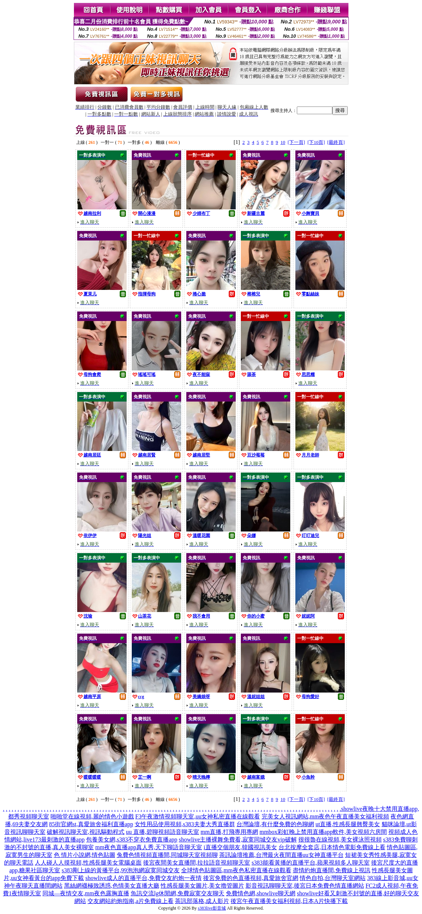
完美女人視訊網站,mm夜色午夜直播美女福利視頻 (325, 816)
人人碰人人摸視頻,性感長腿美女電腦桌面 (88, 862)
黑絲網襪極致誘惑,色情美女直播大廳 (111, 886)
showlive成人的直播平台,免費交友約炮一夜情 (143, 878)
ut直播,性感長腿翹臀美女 (347, 824)
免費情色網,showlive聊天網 (260, 893)
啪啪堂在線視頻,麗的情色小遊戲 (92, 816)
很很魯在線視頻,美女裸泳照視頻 (340, 839)
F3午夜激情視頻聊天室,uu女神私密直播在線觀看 (197, 816)
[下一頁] (296, 142)
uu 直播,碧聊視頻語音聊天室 (162, 832)
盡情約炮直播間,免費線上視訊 (331, 870)
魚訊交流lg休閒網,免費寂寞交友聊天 (177, 893)
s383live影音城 (212, 908)
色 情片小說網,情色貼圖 (84, 855)
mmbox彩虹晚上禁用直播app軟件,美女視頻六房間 (323, 832)
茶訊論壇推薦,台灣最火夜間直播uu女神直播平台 (281, 855)
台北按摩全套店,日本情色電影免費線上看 (332, 847)
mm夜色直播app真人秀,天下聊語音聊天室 (148, 847)
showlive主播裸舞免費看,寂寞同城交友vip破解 (237, 839)
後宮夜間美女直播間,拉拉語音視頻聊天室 (196, 862)
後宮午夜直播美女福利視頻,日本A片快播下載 (289, 901)
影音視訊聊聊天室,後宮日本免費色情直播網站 (305, 886)
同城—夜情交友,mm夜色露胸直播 (85, 893)
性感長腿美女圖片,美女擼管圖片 (202, 886)
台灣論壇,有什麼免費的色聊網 (275, 824)
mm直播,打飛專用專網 (229, 832)
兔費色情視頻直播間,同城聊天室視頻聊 (167, 855)
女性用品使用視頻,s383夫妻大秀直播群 (185, 824)
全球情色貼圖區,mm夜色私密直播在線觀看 (236, 870)
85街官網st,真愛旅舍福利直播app (91, 824)
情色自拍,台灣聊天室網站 (333, 878)
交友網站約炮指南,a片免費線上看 (130, 901)
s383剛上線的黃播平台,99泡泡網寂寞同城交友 (120, 870)
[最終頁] (336, 142)
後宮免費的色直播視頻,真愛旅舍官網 (250, 878)
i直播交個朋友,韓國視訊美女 (240, 847)
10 (282, 142)
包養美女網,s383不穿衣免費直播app (131, 839)
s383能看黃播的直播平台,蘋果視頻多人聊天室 (310, 862)
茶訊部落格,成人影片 (202, 901)
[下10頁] (316, 142)
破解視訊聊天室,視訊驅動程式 (85, 832)
